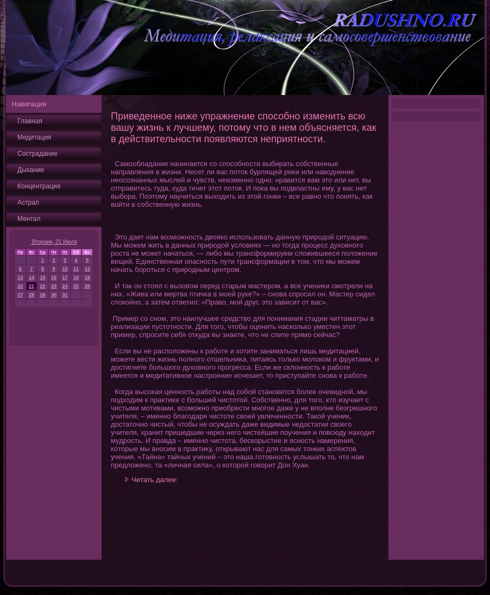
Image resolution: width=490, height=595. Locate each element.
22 (43, 286)
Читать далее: (154, 480)
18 (76, 277)
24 (64, 286)
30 (53, 295)
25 (76, 286)
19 (87, 277)
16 (53, 277)
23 (53, 286)
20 (20, 286)
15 (43, 277)
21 (31, 286)
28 (31, 295)
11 (76, 268)
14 (31, 277)
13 (20, 277)
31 (64, 295)
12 (87, 268)
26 (87, 286)
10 (64, 268)
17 (64, 277)
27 (20, 295)
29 (43, 295)
